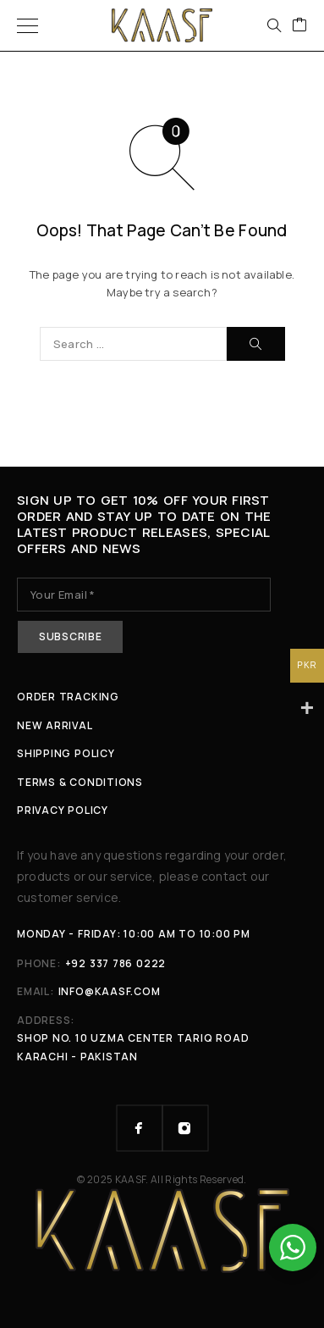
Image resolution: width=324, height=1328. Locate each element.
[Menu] (27, 25)
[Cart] (299, 25)
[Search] (274, 25)
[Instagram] (185, 1128)
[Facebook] (139, 1128)
